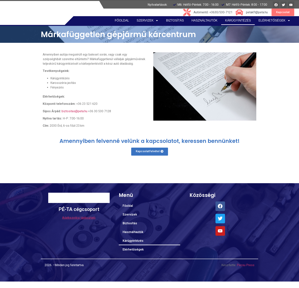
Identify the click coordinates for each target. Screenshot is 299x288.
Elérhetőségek (274, 27)
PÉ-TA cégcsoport (79, 225)
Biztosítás (175, 27)
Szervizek (147, 27)
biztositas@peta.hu (74, 117)
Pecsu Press (245, 271)
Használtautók (204, 27)
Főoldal (122, 27)
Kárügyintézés (238, 27)
